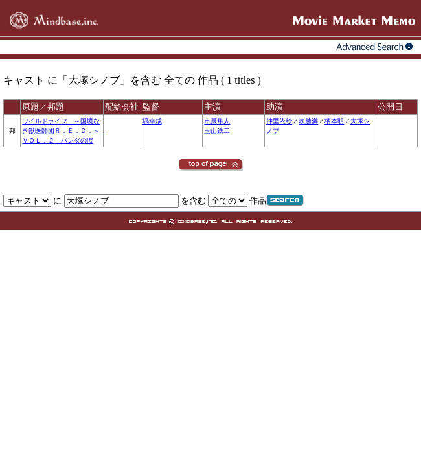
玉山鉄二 (217, 130)
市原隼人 (217, 121)
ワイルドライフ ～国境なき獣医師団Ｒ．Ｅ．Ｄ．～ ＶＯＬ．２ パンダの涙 (64, 130)
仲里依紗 (279, 121)
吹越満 (308, 121)
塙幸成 (152, 121)
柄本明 (334, 121)
